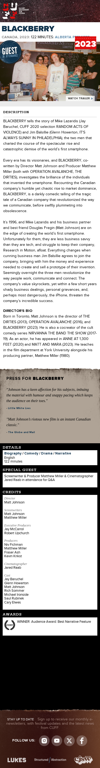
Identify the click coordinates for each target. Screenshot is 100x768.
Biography (13, 453)
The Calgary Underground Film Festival (15, 4)
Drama (47, 453)
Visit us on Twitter (69, 740)
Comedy (31, 453)
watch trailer (79, 98)
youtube (56, 740)
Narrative (63, 453)
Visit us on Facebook (82, 740)
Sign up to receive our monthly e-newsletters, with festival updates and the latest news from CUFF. (50, 723)
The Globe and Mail (21, 432)
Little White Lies (19, 408)
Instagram (44, 740)
